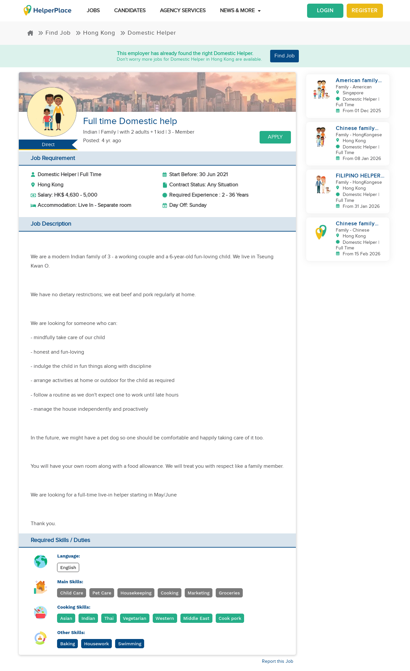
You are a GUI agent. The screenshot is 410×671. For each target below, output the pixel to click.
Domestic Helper (148, 32)
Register (365, 11)
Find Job (54, 32)
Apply (275, 137)
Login (325, 11)
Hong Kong (95, 32)
